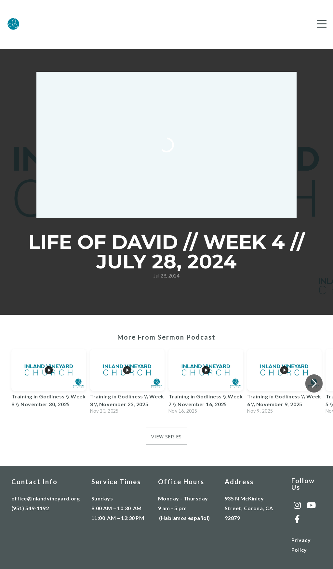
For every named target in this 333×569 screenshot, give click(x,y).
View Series (166, 436)
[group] (48, 383)
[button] (314, 383)
